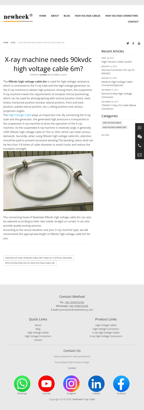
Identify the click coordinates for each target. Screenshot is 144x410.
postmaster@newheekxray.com (76, 309)
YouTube (46, 385)
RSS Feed (105, 135)
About (55, 15)
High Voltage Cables (87, 15)
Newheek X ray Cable (83, 399)
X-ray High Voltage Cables (106, 332)
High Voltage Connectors (121, 15)
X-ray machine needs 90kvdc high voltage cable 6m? (48, 64)
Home (42, 15)
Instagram (71, 385)
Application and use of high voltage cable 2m (30, 263)
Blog (67, 15)
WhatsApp (22, 385)
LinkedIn (96, 385)
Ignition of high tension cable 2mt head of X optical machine (38, 258)
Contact (133, 21)
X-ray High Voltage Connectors (106, 336)
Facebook (121, 385)
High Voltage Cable (20, 115)
